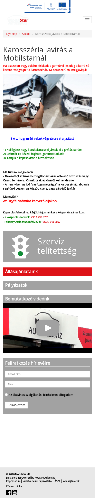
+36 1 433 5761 (39, 217)
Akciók (26, 34)
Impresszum (13, 481)
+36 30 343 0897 (50, 222)
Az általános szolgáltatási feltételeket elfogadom (39, 395)
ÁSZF (57, 481)
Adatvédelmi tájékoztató (37, 481)
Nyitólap (11, 34)
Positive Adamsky (45, 477)
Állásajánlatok (71, 481)
